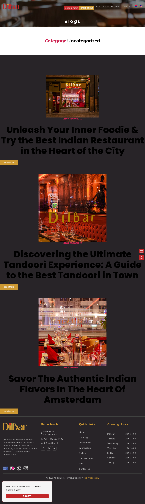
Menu (82, 434)
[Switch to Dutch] (136, 7)
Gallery (82, 455)
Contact (128, 7)
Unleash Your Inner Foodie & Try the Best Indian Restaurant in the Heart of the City (72, 142)
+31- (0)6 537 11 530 (53, 441)
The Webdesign (91, 480)
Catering (83, 439)
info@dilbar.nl (51, 445)
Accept (27, 496)
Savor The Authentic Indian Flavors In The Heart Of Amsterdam (72, 391)
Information (85, 450)
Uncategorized (72, 121)
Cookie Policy (13, 490)
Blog (81, 465)
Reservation (85, 444)
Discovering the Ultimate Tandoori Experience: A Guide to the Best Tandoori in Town (73, 267)
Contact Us (84, 471)
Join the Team (86, 460)
